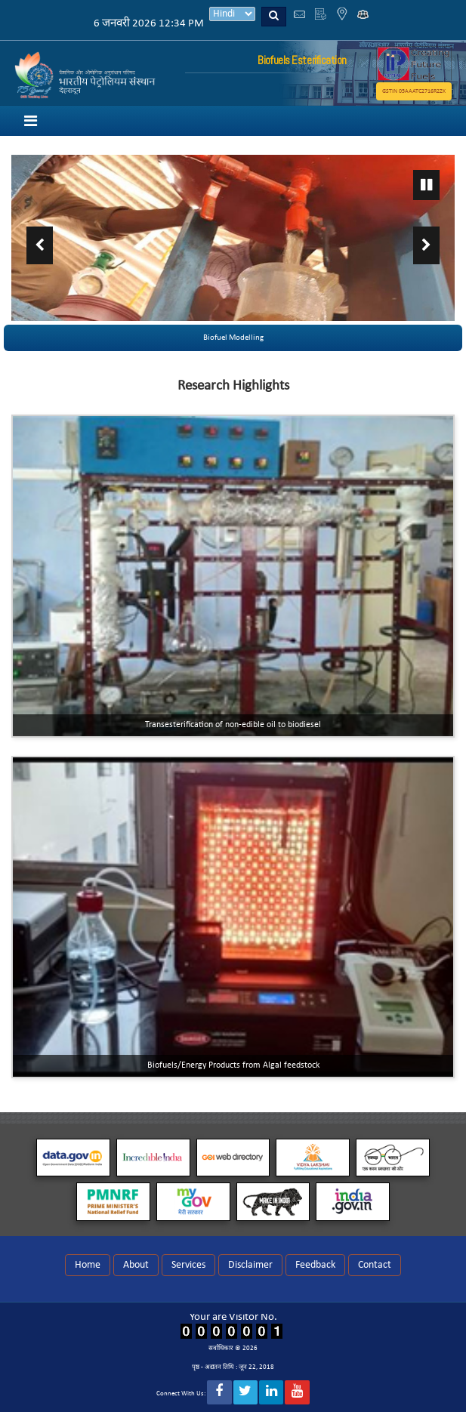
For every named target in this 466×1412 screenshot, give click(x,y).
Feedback (315, 1265)
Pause (426, 185)
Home (87, 1265)
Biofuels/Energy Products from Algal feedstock (233, 1065)
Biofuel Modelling (233, 338)
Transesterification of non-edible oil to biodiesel (233, 724)
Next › (426, 245)
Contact (374, 1265)
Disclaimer (250, 1265)
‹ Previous (39, 245)
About (136, 1265)
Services (188, 1265)
